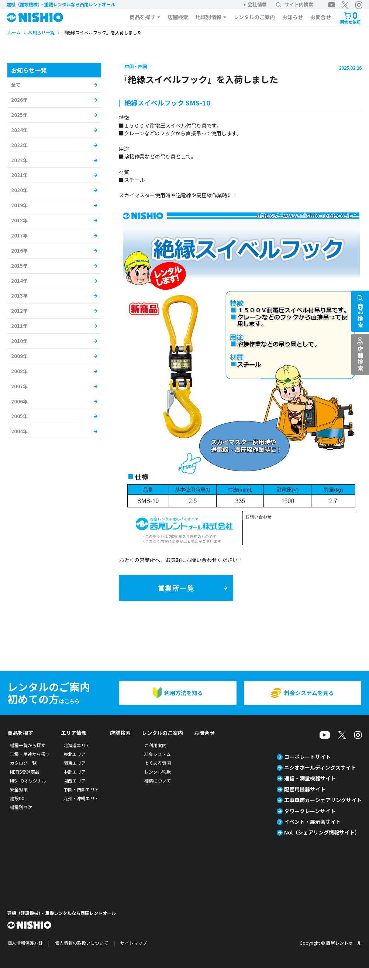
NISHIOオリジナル (28, 780)
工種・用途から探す (30, 754)
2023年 (19, 145)
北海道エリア (76, 745)
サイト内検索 (294, 4)
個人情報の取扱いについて (81, 943)
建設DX (17, 798)
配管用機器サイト (304, 789)
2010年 (19, 340)
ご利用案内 (155, 745)
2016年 (19, 250)
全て (16, 84)
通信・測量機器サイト (310, 778)
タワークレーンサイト (309, 811)
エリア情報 (74, 732)
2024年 (19, 129)
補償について (157, 780)
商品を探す (142, 17)
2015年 (19, 265)
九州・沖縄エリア (81, 798)
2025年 (19, 114)
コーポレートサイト (307, 756)
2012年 (19, 310)
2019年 (19, 205)
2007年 (19, 386)
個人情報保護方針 (25, 943)
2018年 (19, 220)
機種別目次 (21, 807)
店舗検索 (178, 17)
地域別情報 (208, 17)
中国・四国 (136, 66)
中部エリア (74, 771)
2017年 (19, 235)
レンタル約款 (157, 771)
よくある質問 (157, 763)
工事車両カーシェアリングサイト (323, 800)
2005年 (19, 416)
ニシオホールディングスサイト (320, 767)
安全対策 (19, 789)
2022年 (19, 160)
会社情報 (257, 4)
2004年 (19, 431)
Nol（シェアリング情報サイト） (322, 832)
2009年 (19, 356)
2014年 (19, 280)
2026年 (19, 99)
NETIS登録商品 (24, 771)
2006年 (19, 401)
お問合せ (320, 17)
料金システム (157, 754)
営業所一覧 (176, 588)
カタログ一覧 (23, 763)
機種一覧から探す (27, 745)
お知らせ (292, 17)
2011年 (19, 325)
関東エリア (74, 763)
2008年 (19, 371)
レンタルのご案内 (254, 17)
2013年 (19, 295)
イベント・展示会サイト (312, 821)
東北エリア (74, 754)
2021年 (19, 174)
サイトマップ (133, 943)
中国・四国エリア (81, 789)
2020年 (19, 190)
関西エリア (74, 780)
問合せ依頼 (350, 17)
